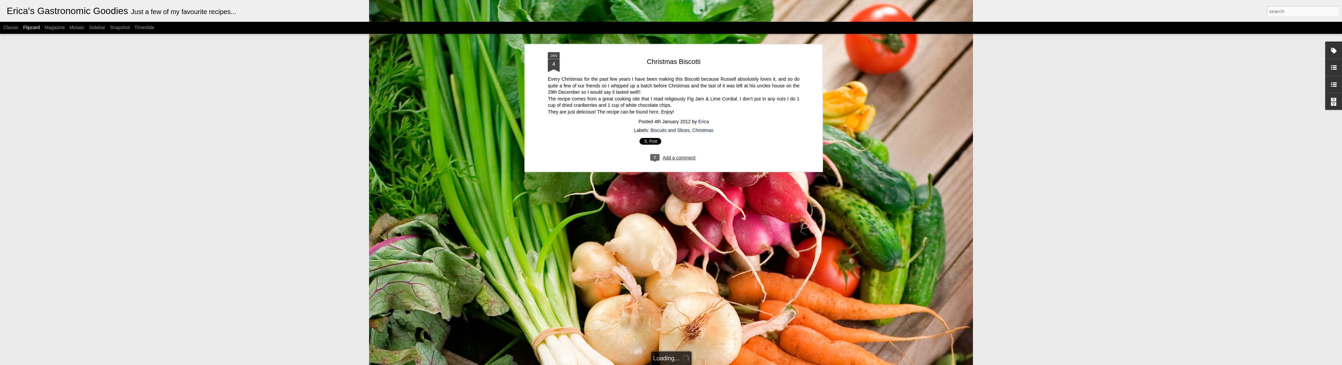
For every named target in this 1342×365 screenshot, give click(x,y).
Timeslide (144, 27)
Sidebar (97, 27)
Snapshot (120, 27)
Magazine (55, 27)
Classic (10, 27)
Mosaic (76, 27)
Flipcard (31, 27)
